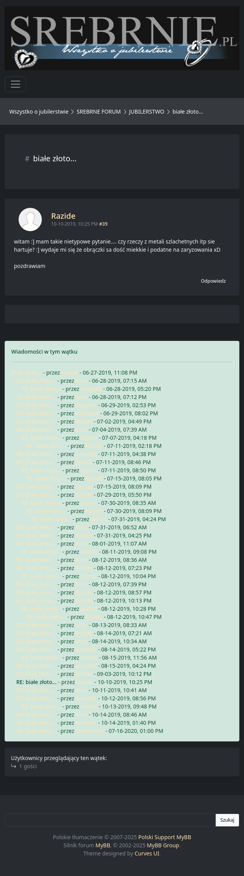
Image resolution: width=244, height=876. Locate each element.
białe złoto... (26, 372)
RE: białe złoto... (36, 380)
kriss (81, 380)
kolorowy (87, 413)
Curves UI (146, 853)
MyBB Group (163, 845)
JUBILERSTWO (147, 111)
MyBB (103, 845)
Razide (63, 216)
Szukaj (227, 820)
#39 (103, 224)
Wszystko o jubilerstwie (39, 111)
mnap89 (91, 388)
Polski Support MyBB (164, 837)
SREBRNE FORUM (99, 111)
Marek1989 (90, 730)
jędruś (83, 462)
